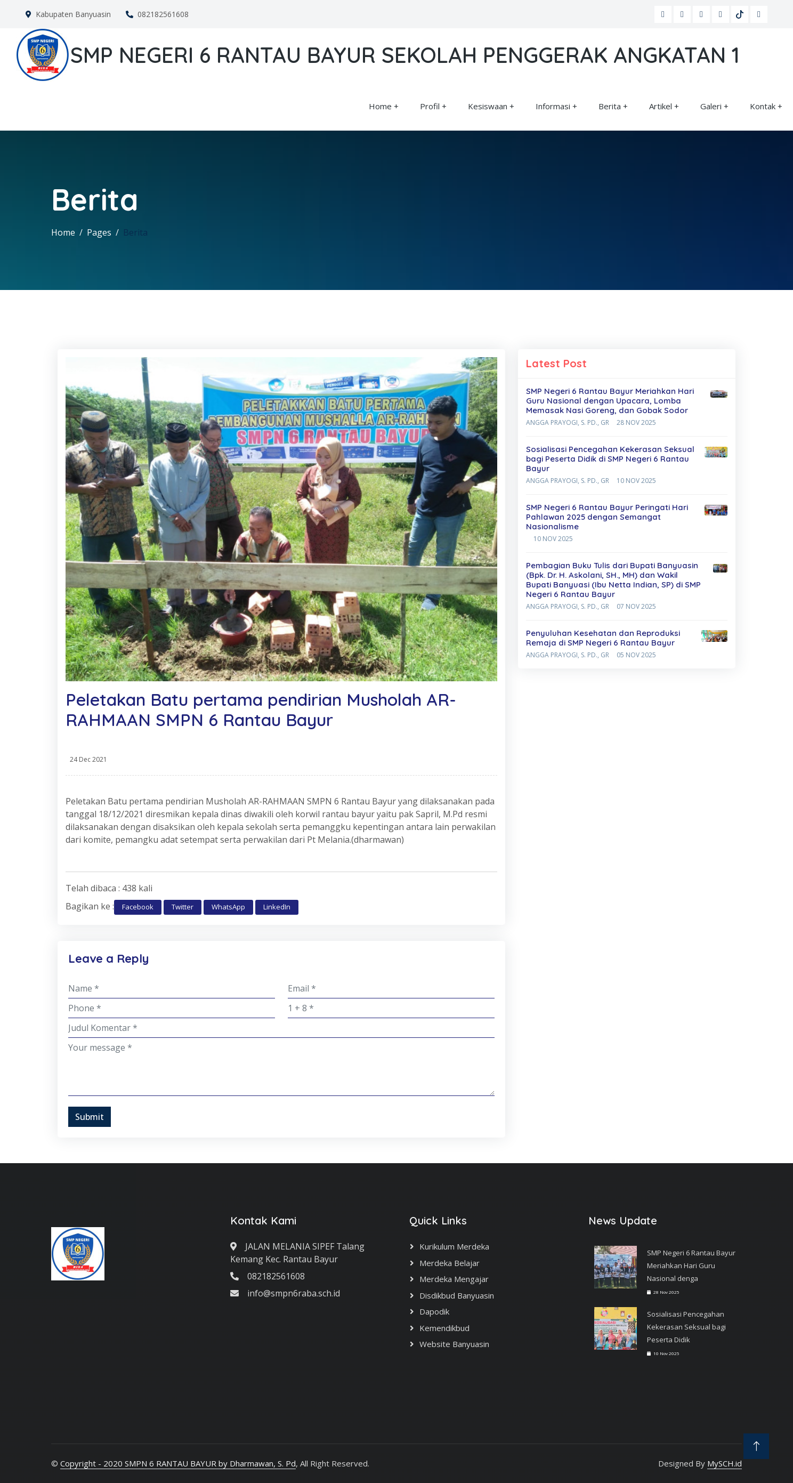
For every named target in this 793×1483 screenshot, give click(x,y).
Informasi (553, 106)
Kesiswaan (487, 106)
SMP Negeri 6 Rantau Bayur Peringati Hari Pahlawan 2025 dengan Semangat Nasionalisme (607, 516)
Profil (430, 106)
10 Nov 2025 (636, 480)
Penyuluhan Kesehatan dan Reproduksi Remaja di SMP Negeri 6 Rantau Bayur (603, 638)
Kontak (762, 106)
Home (380, 106)
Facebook (137, 907)
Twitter (182, 907)
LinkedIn (276, 907)
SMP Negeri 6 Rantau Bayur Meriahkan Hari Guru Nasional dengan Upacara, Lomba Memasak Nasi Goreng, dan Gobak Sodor (610, 400)
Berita (609, 106)
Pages (99, 232)
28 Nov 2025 (636, 422)
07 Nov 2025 (636, 606)
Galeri (711, 106)
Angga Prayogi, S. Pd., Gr (567, 422)
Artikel (660, 106)
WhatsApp (228, 907)
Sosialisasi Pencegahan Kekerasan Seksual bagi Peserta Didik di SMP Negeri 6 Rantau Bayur (610, 458)
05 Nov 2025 (636, 654)
